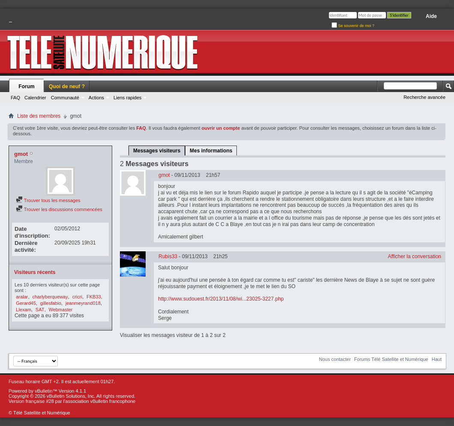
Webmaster (60, 309)
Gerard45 (26, 303)
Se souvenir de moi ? (353, 26)
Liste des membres (38, 116)
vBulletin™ (46, 390)
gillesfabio (50, 303)
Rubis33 (167, 256)
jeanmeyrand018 (83, 303)
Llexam (23, 309)
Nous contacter (335, 359)
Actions (96, 97)
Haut (437, 359)
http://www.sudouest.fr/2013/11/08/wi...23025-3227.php (221, 299)
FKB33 (94, 296)
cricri (77, 296)
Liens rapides (127, 97)
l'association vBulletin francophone (99, 401)
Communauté (65, 97)
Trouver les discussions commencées (59, 209)
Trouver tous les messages (48, 200)
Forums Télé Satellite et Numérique (391, 359)
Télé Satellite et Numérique (41, 412)
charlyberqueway (50, 296)
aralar (22, 296)
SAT (40, 309)
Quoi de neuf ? (67, 86)
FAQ (15, 97)
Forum (26, 86)
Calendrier (35, 97)
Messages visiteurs (156, 151)
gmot (164, 175)
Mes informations (211, 151)
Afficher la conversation (414, 256)
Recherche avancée (424, 97)
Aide (431, 16)
